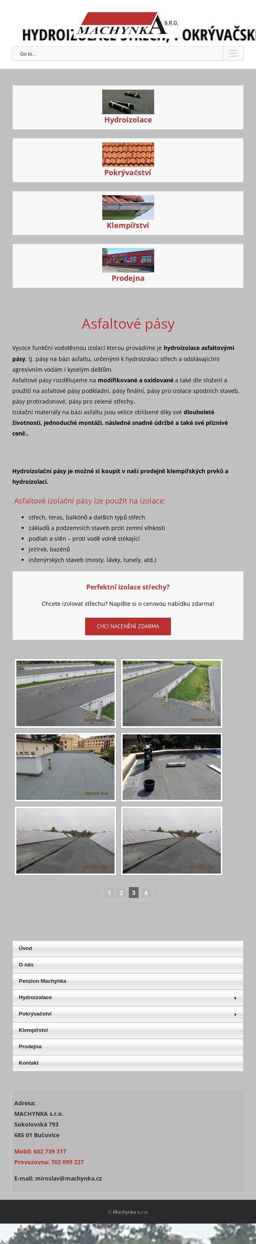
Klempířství (128, 225)
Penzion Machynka (42, 981)
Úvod (25, 948)
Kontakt (28, 1063)
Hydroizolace (128, 119)
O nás (26, 965)
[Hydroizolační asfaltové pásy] (128, 95)
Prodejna (128, 278)
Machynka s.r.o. (130, 1211)
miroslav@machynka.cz (68, 1178)
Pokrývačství (127, 172)
